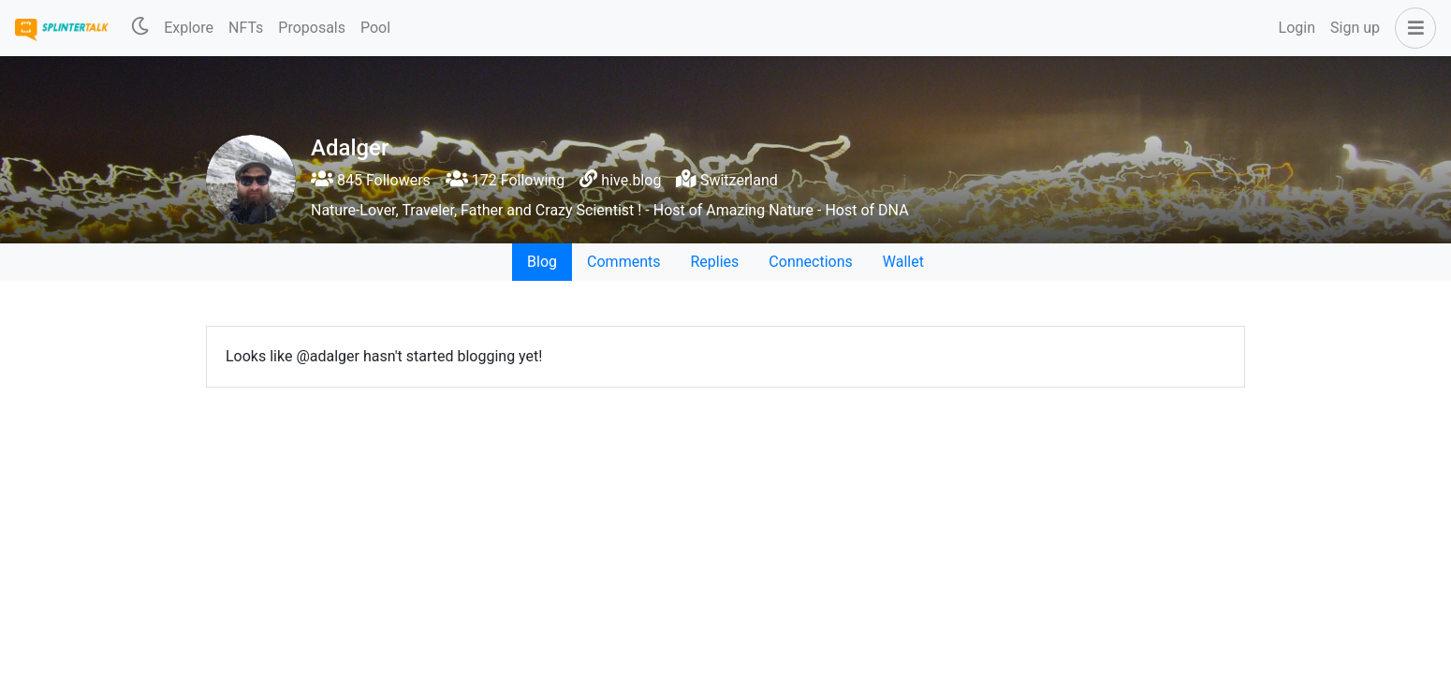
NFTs (245, 28)
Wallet (903, 262)
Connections (810, 262)
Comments (623, 262)
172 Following (505, 180)
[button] (1411, 28)
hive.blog (631, 180)
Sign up (1355, 28)
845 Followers (371, 180)
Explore (188, 28)
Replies (714, 262)
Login (1297, 28)
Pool (375, 28)
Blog (542, 262)
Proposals (311, 28)
